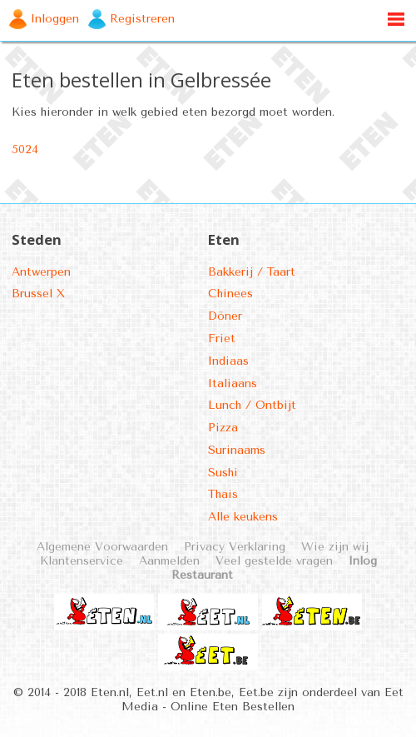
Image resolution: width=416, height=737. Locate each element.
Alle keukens (243, 517)
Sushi (223, 473)
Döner (225, 316)
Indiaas (228, 361)
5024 (25, 149)
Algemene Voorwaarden (102, 547)
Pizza (223, 428)
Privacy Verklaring (234, 547)
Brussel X (38, 293)
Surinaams (236, 450)
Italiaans (232, 383)
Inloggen (55, 19)
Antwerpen (41, 272)
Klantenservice (81, 561)
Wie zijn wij (335, 547)
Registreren (142, 19)
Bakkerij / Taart (251, 272)
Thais (223, 494)
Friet (221, 338)
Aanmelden (169, 561)
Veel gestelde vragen (274, 561)
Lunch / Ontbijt (252, 405)
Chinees (230, 293)
